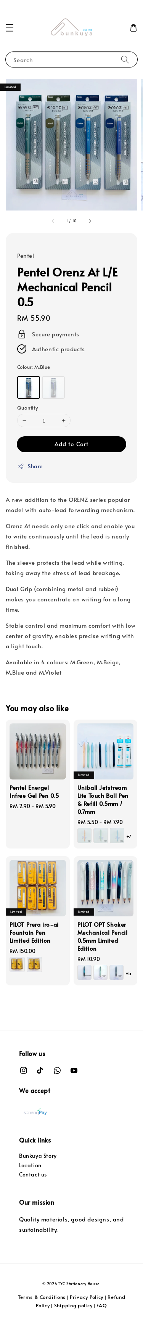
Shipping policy (73, 1305)
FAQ (101, 1305)
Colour (33, 366)
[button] (9, 27)
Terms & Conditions (42, 1297)
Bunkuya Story (38, 1155)
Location (30, 1165)
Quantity (27, 407)
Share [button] (30, 466)
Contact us (33, 1174)
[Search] (125, 59)
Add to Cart (71, 444)
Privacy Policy (86, 1297)
